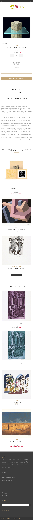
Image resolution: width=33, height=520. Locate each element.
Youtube (4, 493)
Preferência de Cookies (7, 480)
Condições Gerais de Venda (8, 477)
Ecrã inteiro (5, 43)
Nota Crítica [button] (16, 70)
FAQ (3, 482)
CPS (5, 500)
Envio (3, 475)
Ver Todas (16, 275)
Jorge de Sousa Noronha (16, 47)
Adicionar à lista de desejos (16, 75)
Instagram (5, 495)
